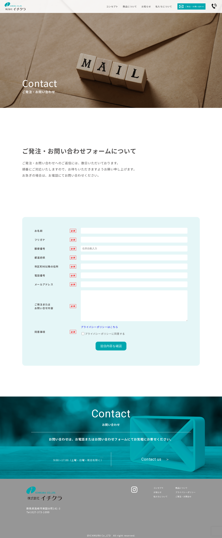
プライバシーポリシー (184, 493)
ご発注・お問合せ (181, 499)
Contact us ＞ (155, 459)
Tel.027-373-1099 (72, 457)
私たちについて (164, 6)
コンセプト (112, 6)
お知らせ (146, 6)
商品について (130, 6)
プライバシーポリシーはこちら (99, 327)
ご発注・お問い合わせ (191, 6)
